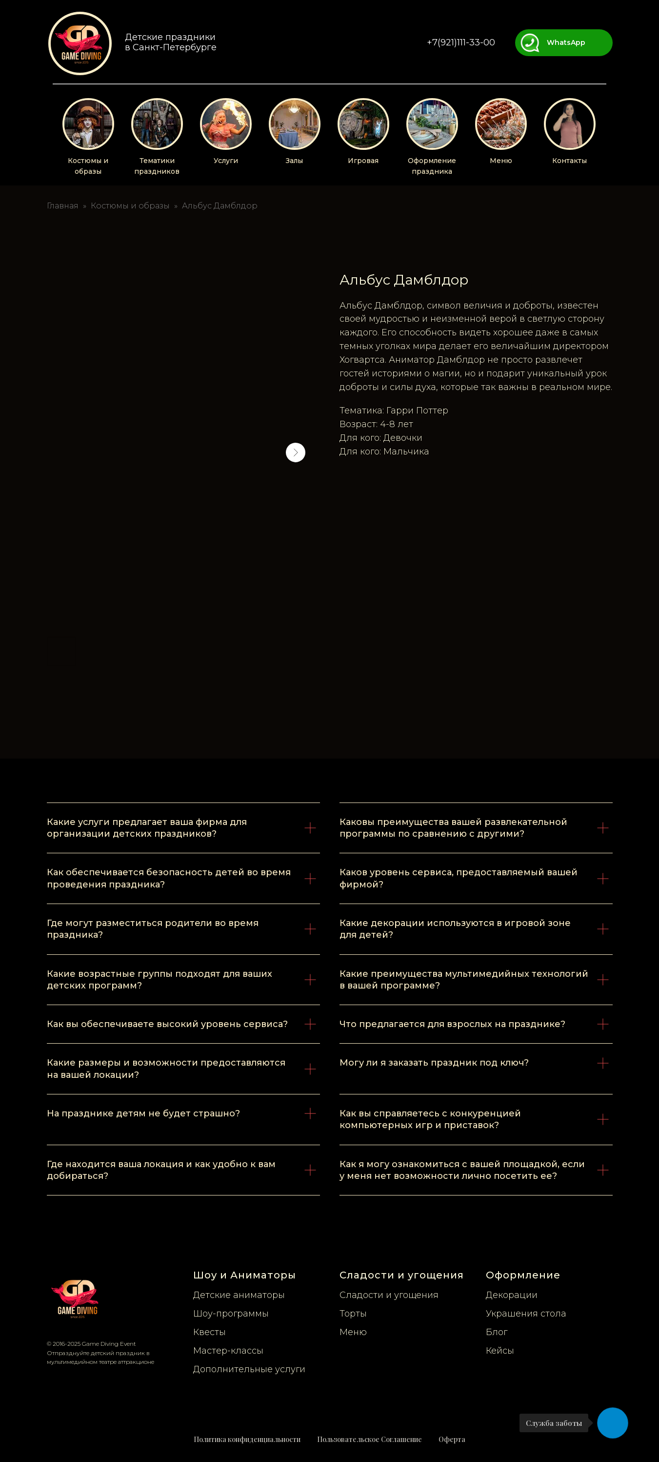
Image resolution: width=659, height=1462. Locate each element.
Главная (63, 205)
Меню (501, 160)
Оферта (452, 1439)
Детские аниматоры (239, 1295)
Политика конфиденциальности (247, 1439)
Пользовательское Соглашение (369, 1439)
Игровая (363, 160)
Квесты (209, 1332)
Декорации (512, 1295)
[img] (80, 43)
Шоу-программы (231, 1313)
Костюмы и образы (130, 205)
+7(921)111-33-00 (461, 42)
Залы (294, 160)
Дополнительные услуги (249, 1369)
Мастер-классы (228, 1350)
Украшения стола (526, 1313)
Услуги (226, 160)
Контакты (569, 160)
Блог (496, 1332)
